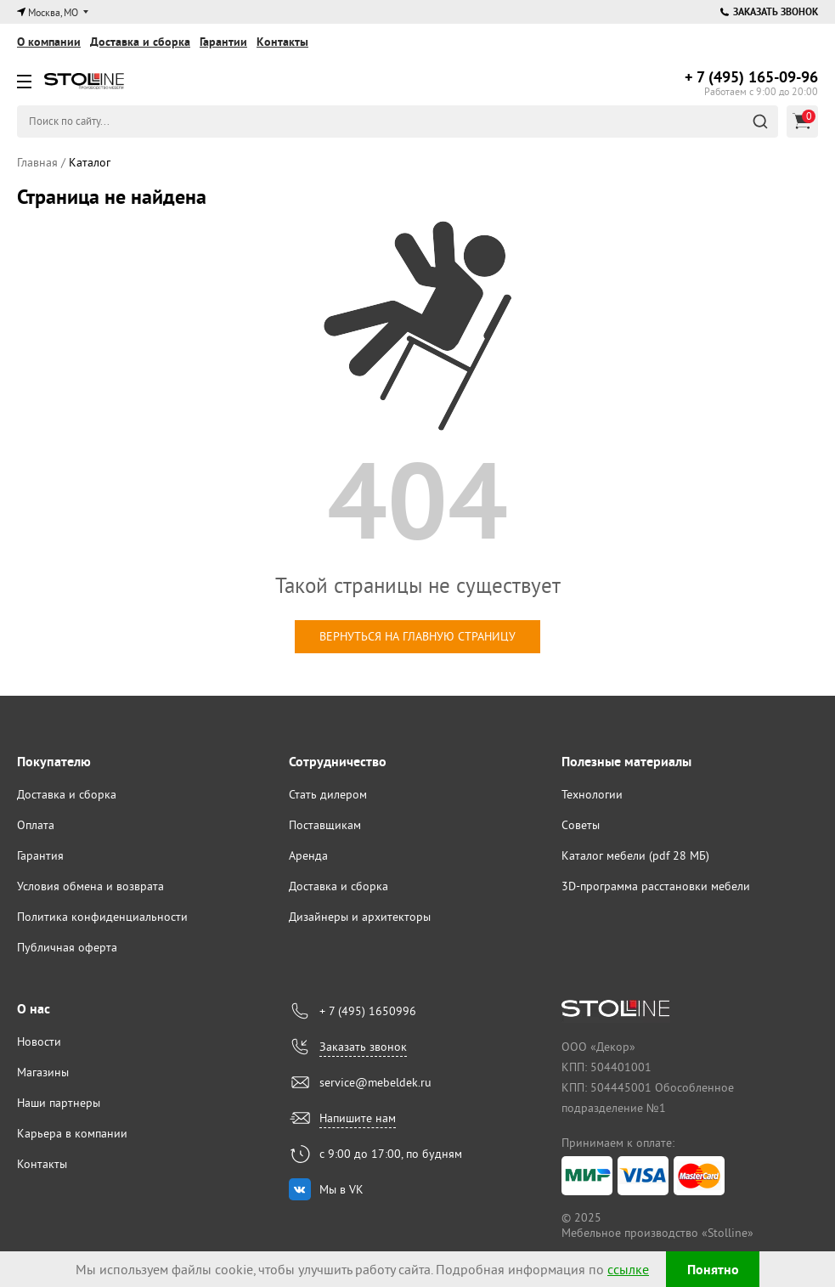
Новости (39, 1041)
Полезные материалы (626, 762)
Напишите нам (357, 1118)
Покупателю (54, 762)
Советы (580, 825)
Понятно (713, 1270)
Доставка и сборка (140, 41)
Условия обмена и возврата (90, 886)
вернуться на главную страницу (417, 636)
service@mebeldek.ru (375, 1082)
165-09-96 (751, 77)
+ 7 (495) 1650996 (367, 1011)
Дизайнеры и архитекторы (360, 916)
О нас (33, 1009)
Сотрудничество (337, 762)
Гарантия (40, 855)
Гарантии (223, 41)
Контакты (282, 41)
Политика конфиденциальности (102, 916)
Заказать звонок (769, 12)
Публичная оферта (67, 947)
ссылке (628, 1269)
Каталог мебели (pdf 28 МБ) (635, 855)
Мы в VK (341, 1189)
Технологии (592, 794)
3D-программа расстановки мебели (655, 886)
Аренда (308, 855)
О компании (49, 41)
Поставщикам (325, 825)
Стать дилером (328, 794)
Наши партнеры (58, 1102)
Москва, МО (53, 12)
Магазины (43, 1072)
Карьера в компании (72, 1133)
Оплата (35, 825)
